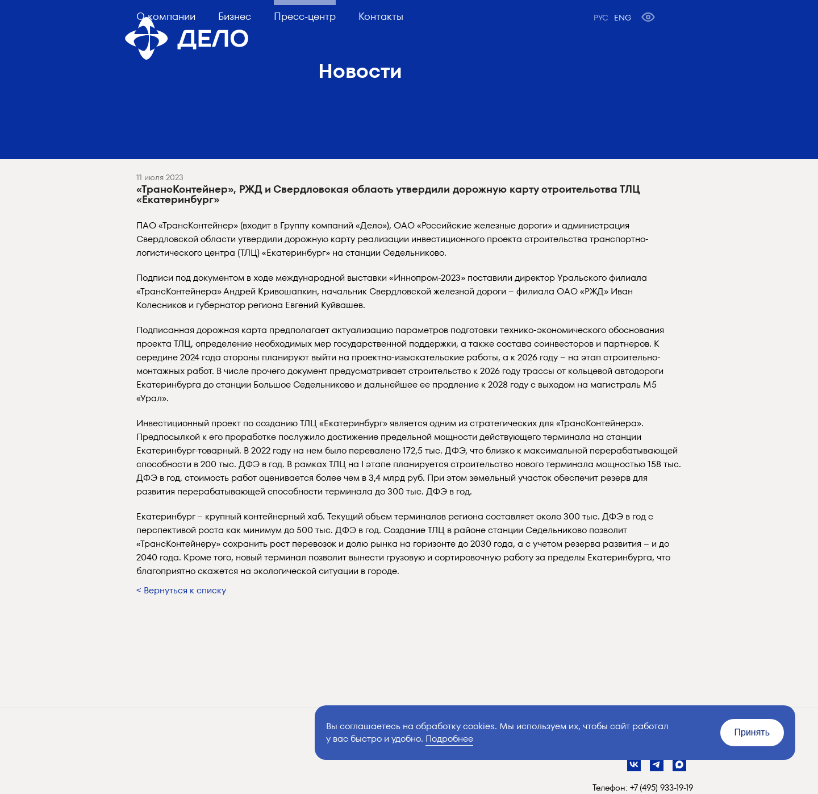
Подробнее (449, 738)
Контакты (380, 16)
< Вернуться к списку (181, 590)
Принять (752, 732)
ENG (622, 17)
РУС (601, 17)
